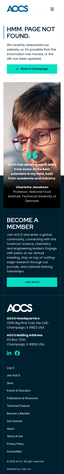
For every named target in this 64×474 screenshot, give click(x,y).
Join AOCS (13, 375)
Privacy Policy (15, 443)
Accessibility (14, 451)
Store (10, 383)
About (10, 428)
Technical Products (18, 405)
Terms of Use (15, 436)
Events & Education (19, 390)
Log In (10, 367)
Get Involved (14, 421)
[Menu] (46, 8)
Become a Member (18, 413)
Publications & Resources (22, 398)
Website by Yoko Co (19, 469)
